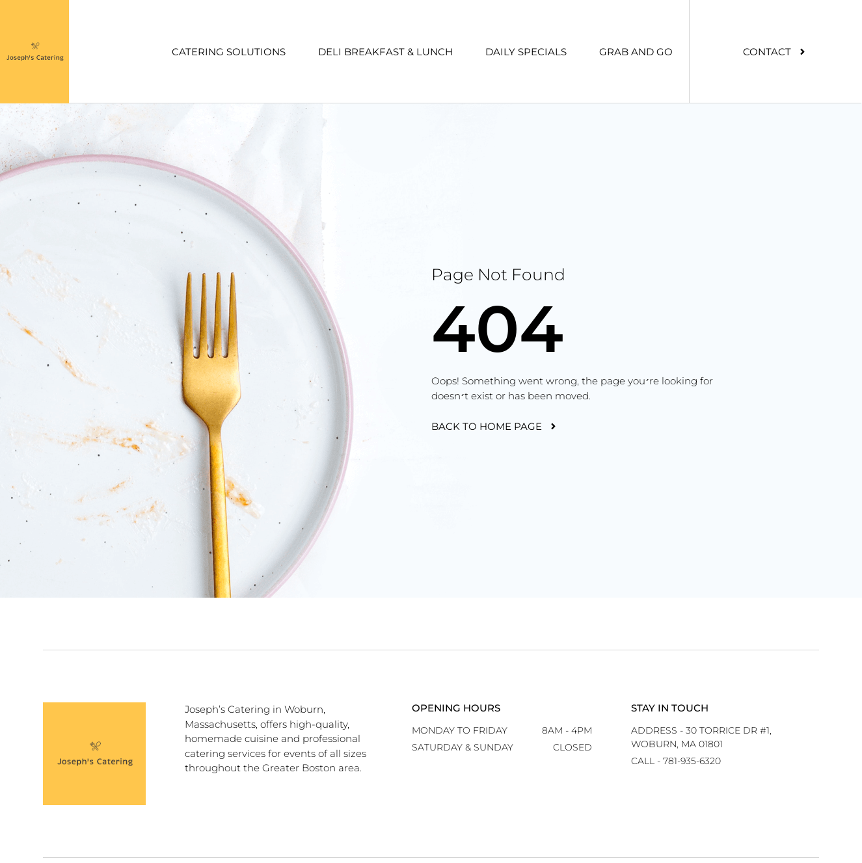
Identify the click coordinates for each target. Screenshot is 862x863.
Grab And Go (636, 52)
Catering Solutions (229, 52)
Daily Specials (526, 52)
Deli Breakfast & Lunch (385, 52)
